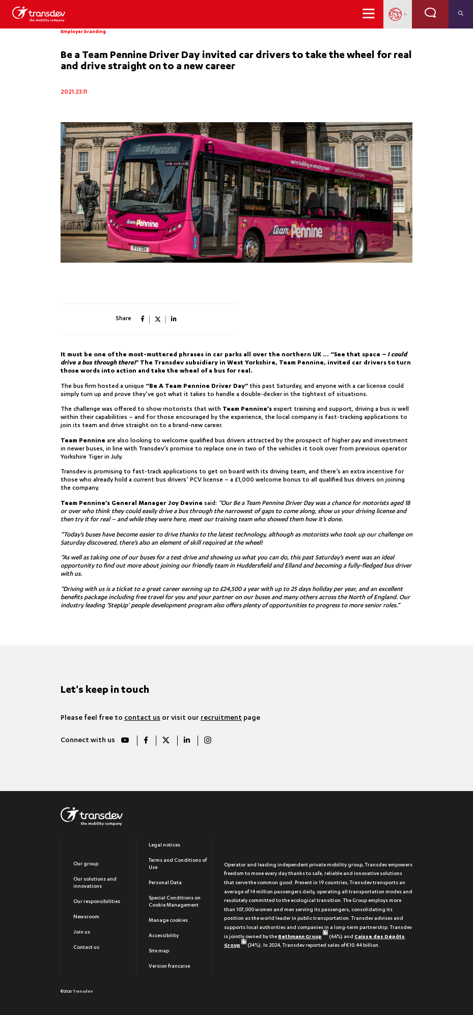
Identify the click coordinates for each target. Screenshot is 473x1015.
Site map (159, 951)
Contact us (86, 948)
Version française (169, 967)
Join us (81, 932)
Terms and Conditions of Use (178, 864)
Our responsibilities (96, 902)
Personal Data (165, 883)
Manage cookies (168, 921)
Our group (85, 864)
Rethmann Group (303, 937)
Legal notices (164, 845)
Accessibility (164, 936)
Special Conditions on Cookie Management (175, 902)
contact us (142, 718)
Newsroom (86, 917)
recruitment (221, 718)
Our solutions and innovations (95, 883)
